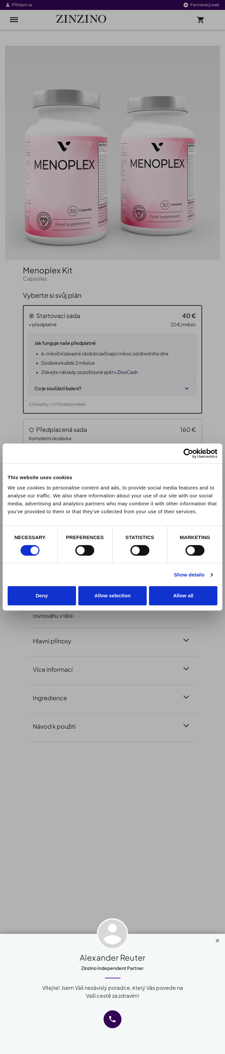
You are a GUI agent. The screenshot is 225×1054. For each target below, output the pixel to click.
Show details (189, 574)
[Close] (217, 939)
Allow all (183, 595)
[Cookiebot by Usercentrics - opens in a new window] (188, 453)
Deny (42, 595)
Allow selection (112, 595)
